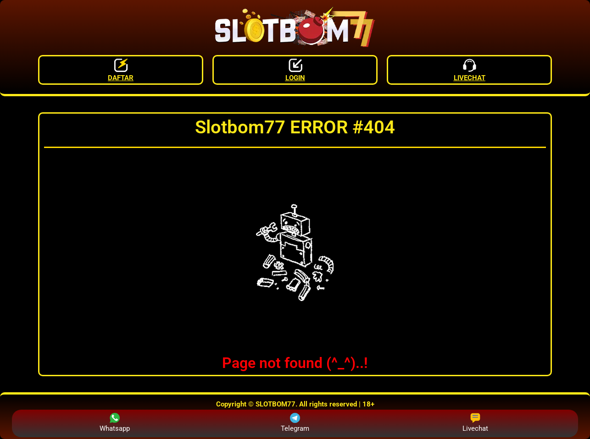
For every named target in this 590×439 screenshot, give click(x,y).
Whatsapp (115, 423)
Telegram (295, 423)
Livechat (475, 423)
